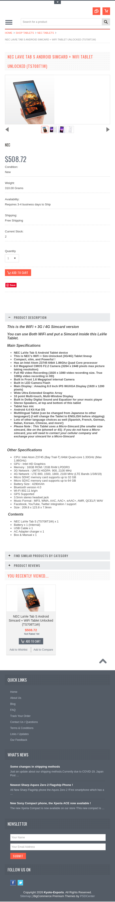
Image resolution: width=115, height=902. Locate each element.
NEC (7, 145)
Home (8, 32)
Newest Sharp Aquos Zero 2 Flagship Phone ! (41, 785)
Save (13, 285)
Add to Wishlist (18, 649)
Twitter (20, 883)
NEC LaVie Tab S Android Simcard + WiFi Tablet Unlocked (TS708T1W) (31, 620)
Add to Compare (43, 649)
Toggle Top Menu (57, 2)
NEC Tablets (45, 32)
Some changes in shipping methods (35, 766)
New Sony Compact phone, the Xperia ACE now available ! (50, 803)
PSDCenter (87, 896)
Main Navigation (9, 22)
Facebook (13, 883)
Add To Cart (33, 641)
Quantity (10, 251)
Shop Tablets (25, 32)
